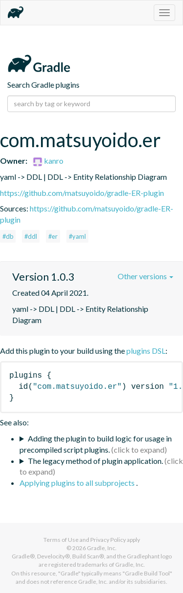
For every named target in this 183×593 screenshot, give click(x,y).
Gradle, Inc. (102, 548)
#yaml (77, 236)
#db (7, 236)
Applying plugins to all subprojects (78, 482)
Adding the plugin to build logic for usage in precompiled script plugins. (96, 444)
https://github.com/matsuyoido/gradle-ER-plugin (82, 192)
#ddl (30, 236)
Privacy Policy (108, 539)
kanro (48, 160)
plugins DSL (145, 350)
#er (53, 236)
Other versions (145, 276)
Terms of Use (61, 539)
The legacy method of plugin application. (95, 460)
